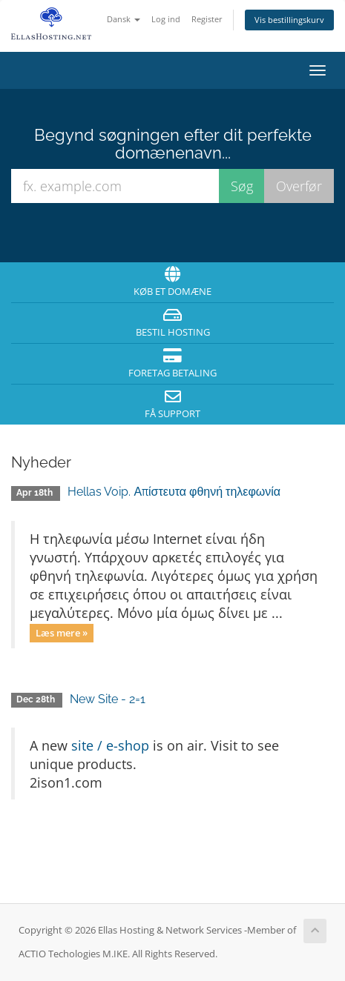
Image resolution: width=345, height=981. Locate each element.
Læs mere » (62, 632)
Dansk (123, 18)
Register (207, 18)
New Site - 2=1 (107, 699)
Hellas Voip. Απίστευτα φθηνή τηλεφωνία (174, 492)
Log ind (165, 18)
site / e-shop (110, 745)
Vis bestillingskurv (289, 19)
